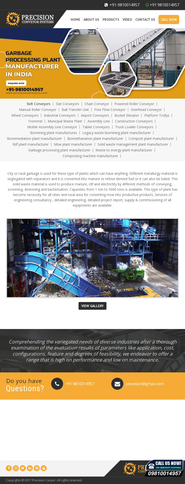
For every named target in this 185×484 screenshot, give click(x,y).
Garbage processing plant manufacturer (59, 150)
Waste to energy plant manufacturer (124, 150)
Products (111, 19)
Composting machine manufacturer (90, 156)
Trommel (35, 121)
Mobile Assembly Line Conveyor (52, 127)
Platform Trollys (156, 115)
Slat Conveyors (67, 103)
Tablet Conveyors (96, 127)
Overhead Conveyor (146, 109)
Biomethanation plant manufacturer (95, 138)
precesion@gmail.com (145, 383)
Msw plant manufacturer (73, 144)
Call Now (169, 19)
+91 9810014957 (80, 383)
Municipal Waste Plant (65, 121)
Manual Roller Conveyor (37, 109)
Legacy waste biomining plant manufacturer (116, 132)
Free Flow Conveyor (110, 109)
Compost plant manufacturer (151, 138)
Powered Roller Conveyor (134, 103)
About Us (91, 19)
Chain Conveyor (97, 103)
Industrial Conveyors (60, 115)
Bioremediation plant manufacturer (34, 138)
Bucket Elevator (126, 115)
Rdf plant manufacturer (31, 144)
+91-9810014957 (122, 4)
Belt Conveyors (39, 103)
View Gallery (92, 306)
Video (127, 19)
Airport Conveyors (95, 115)
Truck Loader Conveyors (134, 127)
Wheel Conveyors (25, 115)
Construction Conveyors (134, 121)
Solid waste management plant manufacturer (133, 144)
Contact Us (145, 19)
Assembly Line (98, 121)
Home (75, 19)
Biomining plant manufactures (53, 132)
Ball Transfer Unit (75, 109)
